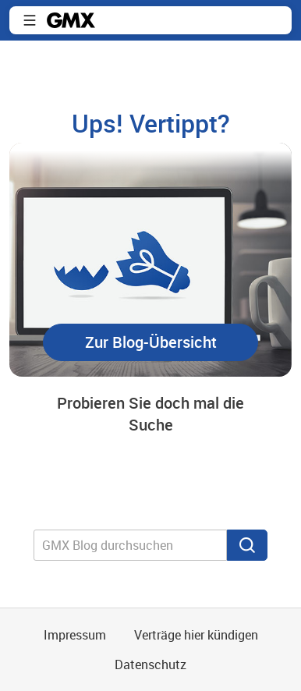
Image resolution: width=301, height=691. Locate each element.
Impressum (75, 634)
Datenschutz (150, 664)
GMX (71, 20)
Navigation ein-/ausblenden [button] (29, 20)
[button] (150, 342)
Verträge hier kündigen (196, 634)
